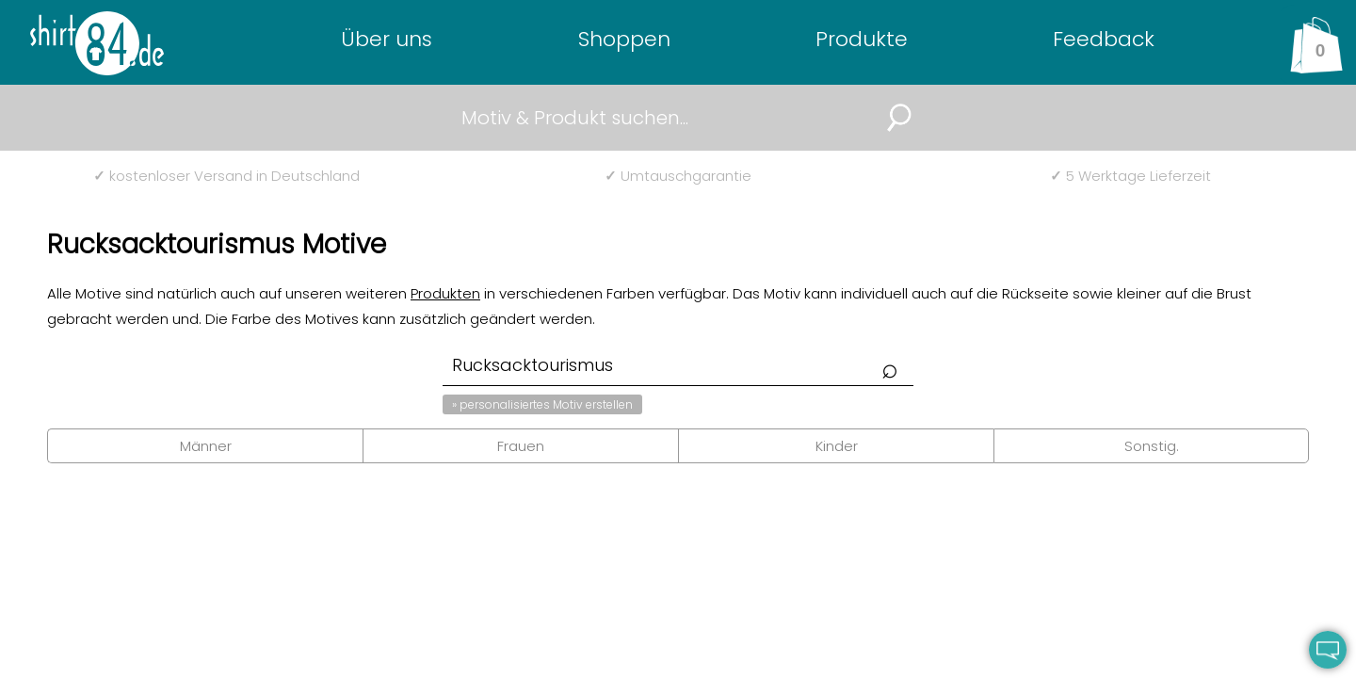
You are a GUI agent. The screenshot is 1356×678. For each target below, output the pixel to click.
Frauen (520, 446)
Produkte (861, 39)
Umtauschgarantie (678, 176)
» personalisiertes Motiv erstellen (542, 404)
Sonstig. (1151, 446)
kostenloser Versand (226, 176)
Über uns (386, 39)
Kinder (836, 446)
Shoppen (624, 39)
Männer (206, 446)
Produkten (445, 293)
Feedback (1103, 39)
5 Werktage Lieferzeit (1130, 176)
